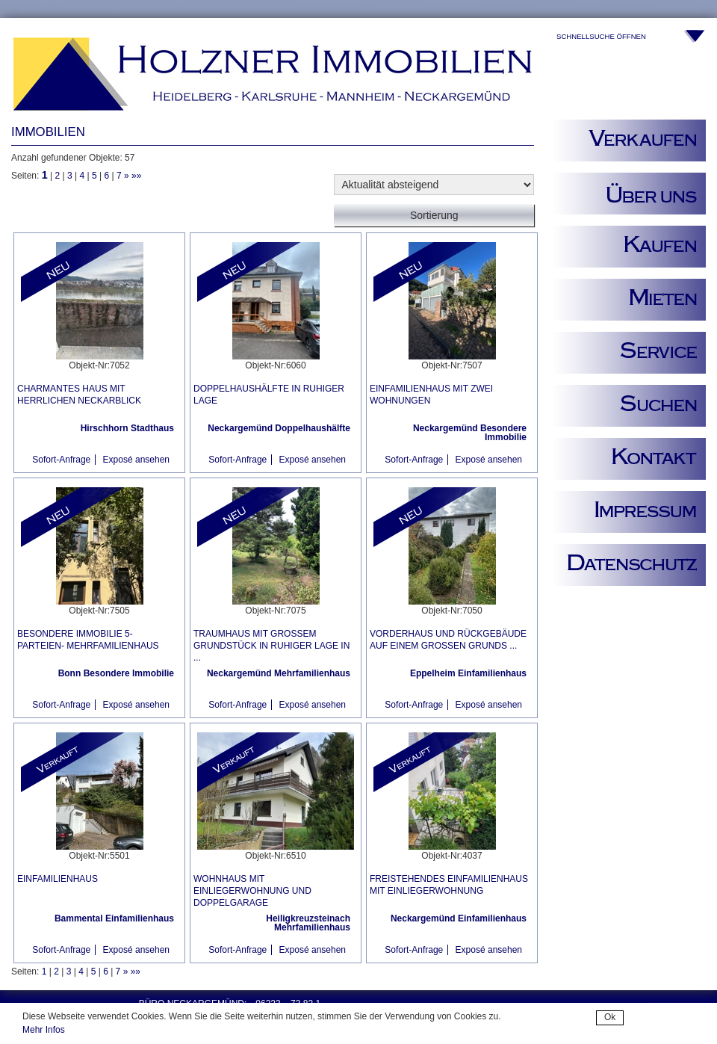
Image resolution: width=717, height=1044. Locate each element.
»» (136, 175)
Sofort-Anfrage (61, 459)
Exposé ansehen (136, 459)
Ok (609, 1017)
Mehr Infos (43, 1030)
